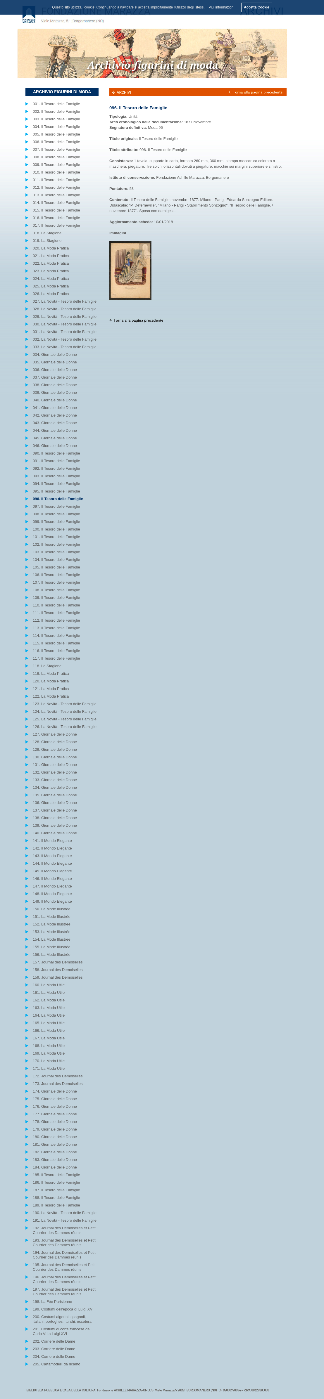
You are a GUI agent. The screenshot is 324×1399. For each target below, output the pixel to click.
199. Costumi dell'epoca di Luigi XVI (63, 1309)
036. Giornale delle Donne (55, 369)
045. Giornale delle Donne (55, 438)
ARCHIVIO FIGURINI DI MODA (62, 91)
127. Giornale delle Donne (55, 734)
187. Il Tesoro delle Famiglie (56, 1190)
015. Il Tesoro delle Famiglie (56, 210)
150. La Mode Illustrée (51, 909)
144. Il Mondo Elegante (52, 863)
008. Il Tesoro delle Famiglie (56, 157)
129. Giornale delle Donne (55, 749)
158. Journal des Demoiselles (58, 970)
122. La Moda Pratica (51, 696)
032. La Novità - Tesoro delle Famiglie (64, 339)
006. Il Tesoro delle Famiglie (56, 142)
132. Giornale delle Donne (55, 772)
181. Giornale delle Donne (55, 1144)
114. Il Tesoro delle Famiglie (56, 635)
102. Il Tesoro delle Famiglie (56, 544)
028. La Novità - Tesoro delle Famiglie (64, 309)
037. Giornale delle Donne (55, 377)
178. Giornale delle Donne (55, 1121)
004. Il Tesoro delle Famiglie (56, 126)
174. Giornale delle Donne (55, 1091)
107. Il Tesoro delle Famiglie (56, 582)
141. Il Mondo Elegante (52, 840)
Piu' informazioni (221, 7)
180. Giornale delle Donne (55, 1137)
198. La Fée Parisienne (52, 1301)
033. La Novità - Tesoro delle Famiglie (64, 347)
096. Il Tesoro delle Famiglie (58, 499)
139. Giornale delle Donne (55, 825)
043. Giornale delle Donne (55, 423)
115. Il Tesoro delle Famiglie (56, 643)
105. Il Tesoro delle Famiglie (56, 567)
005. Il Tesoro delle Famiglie (56, 134)
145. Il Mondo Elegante (52, 871)
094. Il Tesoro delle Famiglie (56, 483)
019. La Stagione (47, 240)
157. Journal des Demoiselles (58, 962)
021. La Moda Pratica (51, 256)
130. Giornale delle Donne (55, 757)
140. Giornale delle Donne (55, 833)
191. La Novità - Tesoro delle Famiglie (64, 1220)
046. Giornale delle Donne (55, 445)
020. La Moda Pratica (51, 248)
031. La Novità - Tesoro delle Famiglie (64, 332)
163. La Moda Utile (49, 1008)
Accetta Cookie (256, 7)
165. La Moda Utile (49, 1023)
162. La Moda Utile (49, 1000)
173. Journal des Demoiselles (58, 1083)
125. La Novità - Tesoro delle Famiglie (64, 719)
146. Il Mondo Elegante (52, 878)
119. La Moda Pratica (51, 673)
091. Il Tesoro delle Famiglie (56, 461)
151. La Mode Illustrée (51, 916)
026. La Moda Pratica (51, 294)
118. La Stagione (47, 666)
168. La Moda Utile (49, 1045)
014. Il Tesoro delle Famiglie (56, 202)
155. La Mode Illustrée (51, 947)
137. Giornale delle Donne (55, 810)
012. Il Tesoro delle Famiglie (56, 187)
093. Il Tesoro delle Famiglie (56, 476)
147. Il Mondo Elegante (52, 886)
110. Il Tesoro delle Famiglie (56, 605)
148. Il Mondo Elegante (52, 894)
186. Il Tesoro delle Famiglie (56, 1182)
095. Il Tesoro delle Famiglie (56, 491)
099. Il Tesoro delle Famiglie (56, 521)
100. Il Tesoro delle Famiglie (56, 529)
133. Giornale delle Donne (55, 780)
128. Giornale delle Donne (55, 742)
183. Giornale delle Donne (55, 1159)
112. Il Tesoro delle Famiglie (56, 620)
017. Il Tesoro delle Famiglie (56, 225)
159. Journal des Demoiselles (58, 977)
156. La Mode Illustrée (51, 954)
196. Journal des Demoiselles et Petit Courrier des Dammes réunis (64, 1279)
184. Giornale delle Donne (55, 1167)
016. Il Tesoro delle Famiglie (56, 218)
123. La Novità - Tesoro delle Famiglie (64, 704)
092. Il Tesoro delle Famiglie (56, 468)
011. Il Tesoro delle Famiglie (56, 180)
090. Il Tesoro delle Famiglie (56, 453)
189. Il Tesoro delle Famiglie (56, 1205)
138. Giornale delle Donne (55, 818)
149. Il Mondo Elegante (52, 901)
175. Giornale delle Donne (55, 1099)
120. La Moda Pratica (51, 681)
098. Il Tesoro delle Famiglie (56, 514)
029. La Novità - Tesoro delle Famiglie (64, 316)
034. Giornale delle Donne (55, 354)
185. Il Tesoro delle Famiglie (56, 1175)
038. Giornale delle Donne (55, 385)
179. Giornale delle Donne (55, 1129)
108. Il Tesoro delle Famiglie (56, 590)
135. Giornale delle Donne (55, 795)
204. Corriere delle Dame (54, 1356)
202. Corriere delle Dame (54, 1341)
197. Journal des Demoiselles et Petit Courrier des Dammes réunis (64, 1291)
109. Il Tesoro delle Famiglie (56, 597)
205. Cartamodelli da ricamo (56, 1364)
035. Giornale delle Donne (55, 362)
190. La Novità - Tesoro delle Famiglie (64, 1213)
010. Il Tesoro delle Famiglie (56, 172)
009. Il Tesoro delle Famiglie (56, 164)
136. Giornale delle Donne (55, 802)
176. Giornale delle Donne (55, 1106)
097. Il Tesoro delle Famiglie (56, 506)
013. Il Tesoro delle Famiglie (56, 195)
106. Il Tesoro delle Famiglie (56, 575)
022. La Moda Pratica (51, 263)
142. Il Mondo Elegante (52, 848)
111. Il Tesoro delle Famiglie (56, 613)
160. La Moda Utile (49, 985)
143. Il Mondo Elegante (52, 856)
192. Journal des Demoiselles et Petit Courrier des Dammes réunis (64, 1230)
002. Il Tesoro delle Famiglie (56, 111)
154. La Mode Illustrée (51, 939)
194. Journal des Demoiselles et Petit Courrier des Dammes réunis (64, 1254)
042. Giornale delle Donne (55, 415)
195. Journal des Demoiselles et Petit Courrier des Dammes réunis (64, 1267)
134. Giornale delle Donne (55, 787)
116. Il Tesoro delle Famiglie (56, 651)
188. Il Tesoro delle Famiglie (56, 1197)
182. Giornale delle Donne (55, 1152)
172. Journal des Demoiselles (58, 1076)
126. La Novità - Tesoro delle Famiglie (64, 726)
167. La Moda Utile (49, 1038)
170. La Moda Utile (49, 1061)
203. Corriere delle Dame (54, 1349)
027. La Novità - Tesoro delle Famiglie (64, 301)
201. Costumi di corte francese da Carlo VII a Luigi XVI (61, 1331)
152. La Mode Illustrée (51, 924)
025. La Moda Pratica (51, 286)
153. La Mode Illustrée (51, 932)
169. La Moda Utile (49, 1053)
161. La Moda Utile (49, 992)
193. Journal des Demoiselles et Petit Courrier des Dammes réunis (64, 1242)
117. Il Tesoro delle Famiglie (56, 658)
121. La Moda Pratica (51, 689)
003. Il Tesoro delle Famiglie (56, 119)
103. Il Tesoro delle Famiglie (56, 552)
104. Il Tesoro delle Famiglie (56, 559)
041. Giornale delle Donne (55, 407)
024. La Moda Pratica (51, 278)
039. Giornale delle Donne (55, 392)
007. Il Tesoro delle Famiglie (56, 149)
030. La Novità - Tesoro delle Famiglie (64, 324)
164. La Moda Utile (49, 1015)
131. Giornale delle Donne (55, 764)
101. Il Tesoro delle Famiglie (56, 537)
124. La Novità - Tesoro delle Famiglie (64, 711)
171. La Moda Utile (49, 1068)
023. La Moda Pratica (51, 271)
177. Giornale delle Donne (55, 1114)
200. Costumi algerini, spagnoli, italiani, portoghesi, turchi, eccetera (62, 1319)
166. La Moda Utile (49, 1030)
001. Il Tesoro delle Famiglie (56, 104)
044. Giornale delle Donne (55, 430)
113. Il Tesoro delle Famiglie (56, 628)
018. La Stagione (47, 233)
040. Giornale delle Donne (55, 400)
